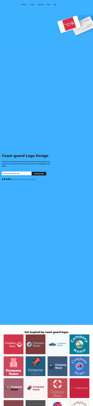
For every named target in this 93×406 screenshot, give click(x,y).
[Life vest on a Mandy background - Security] (13, 366)
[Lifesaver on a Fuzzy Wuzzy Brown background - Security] (57, 388)
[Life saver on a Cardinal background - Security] (79, 388)
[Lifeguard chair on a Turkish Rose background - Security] (13, 388)
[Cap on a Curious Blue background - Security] (79, 366)
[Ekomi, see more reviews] (18, 179)
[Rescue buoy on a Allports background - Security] (35, 366)
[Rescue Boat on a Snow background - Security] (35, 388)
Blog (54, 3)
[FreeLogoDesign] (11, 3)
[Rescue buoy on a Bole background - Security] (35, 344)
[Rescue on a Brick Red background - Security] (13, 344)
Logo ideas (40, 3)
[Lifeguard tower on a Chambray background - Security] (57, 366)
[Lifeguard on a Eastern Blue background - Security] (79, 344)
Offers (48, 3)
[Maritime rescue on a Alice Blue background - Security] (57, 344)
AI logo (32, 3)
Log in (88, 3)
